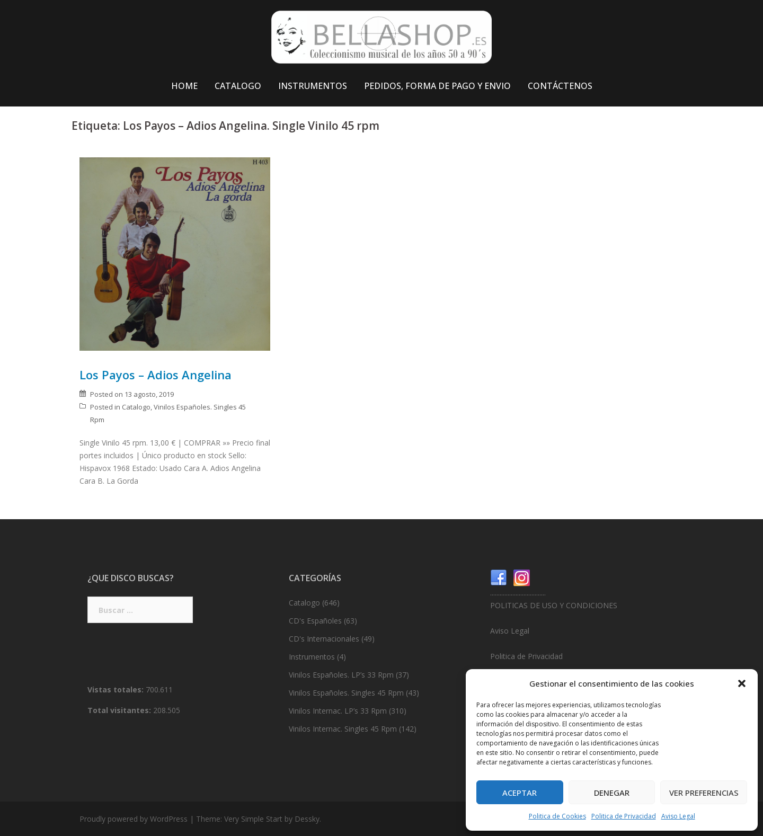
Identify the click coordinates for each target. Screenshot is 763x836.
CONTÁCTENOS (560, 86)
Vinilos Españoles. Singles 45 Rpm (346, 693)
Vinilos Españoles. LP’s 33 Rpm (341, 675)
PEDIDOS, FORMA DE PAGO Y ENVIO (437, 86)
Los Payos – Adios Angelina (155, 375)
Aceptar (519, 792)
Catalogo (136, 407)
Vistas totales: (116, 689)
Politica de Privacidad (623, 816)
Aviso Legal (678, 816)
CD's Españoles (315, 621)
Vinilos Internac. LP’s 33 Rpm (338, 711)
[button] (742, 683)
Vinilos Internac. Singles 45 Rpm (343, 729)
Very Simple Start (253, 819)
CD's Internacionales (324, 639)
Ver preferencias (704, 792)
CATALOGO (238, 86)
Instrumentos (312, 657)
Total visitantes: (120, 710)
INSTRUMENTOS (312, 86)
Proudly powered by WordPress (133, 819)
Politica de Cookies (557, 816)
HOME (184, 86)
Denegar (611, 792)
